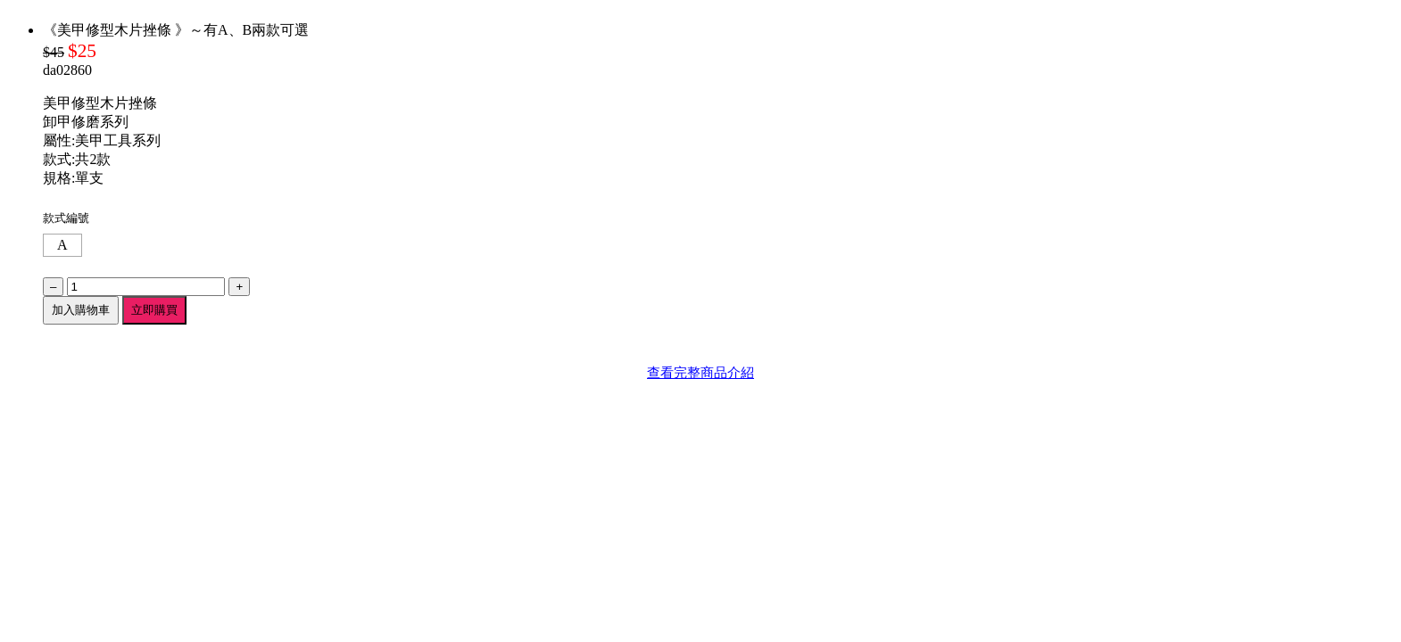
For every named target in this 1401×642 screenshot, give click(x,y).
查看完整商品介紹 (700, 372)
